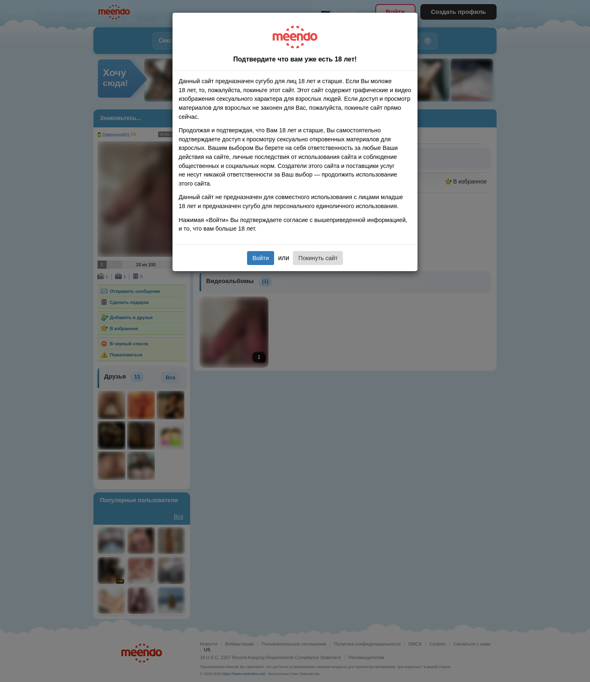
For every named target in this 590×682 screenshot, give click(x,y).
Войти (260, 258)
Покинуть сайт (318, 258)
